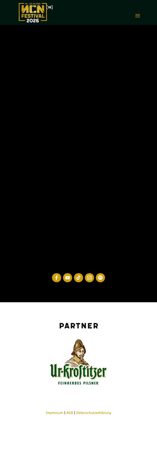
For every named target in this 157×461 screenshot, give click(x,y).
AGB (69, 412)
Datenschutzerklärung (93, 412)
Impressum (54, 412)
